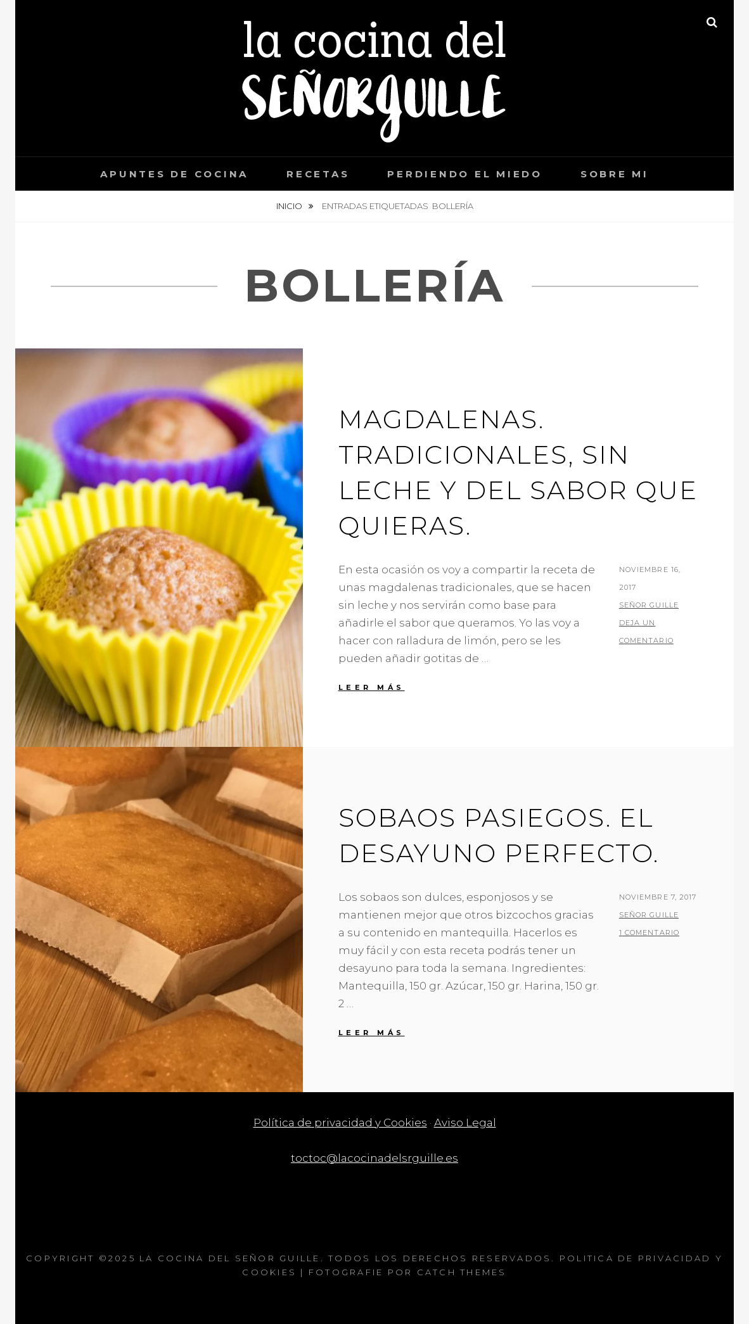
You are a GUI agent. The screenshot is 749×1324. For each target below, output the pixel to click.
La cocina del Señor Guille (230, 1258)
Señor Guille (649, 605)
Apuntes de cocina (174, 174)
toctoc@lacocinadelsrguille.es (374, 1158)
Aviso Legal (465, 1122)
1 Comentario (649, 932)
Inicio (290, 206)
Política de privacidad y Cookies (340, 1122)
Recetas (317, 174)
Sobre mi (614, 174)
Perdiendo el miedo (464, 174)
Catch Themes (462, 1272)
